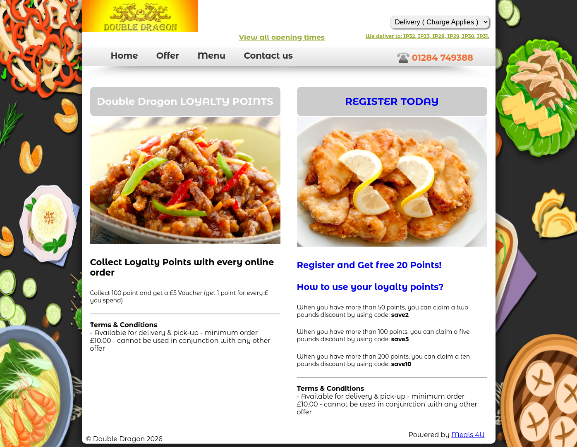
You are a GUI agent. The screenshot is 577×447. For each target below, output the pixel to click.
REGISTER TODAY (392, 101)
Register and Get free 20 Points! (369, 265)
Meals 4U (467, 435)
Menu (211, 55)
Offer (167, 55)
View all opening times (282, 37)
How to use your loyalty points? (370, 287)
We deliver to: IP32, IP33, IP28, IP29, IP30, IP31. (427, 36)
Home (124, 55)
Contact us (268, 55)
